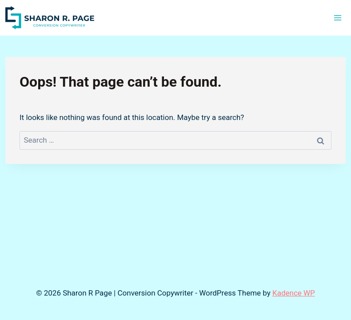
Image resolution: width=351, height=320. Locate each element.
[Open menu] (337, 17)
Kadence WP (293, 292)
